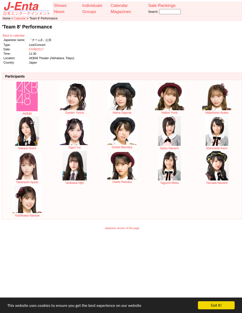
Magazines (120, 11)
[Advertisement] (122, 266)
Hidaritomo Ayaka (216, 111)
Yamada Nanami (217, 181)
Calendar (119, 5)
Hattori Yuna (169, 111)
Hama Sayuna (122, 111)
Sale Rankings (162, 5)
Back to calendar (13, 35)
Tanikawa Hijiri (74, 181)
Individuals (92, 5)
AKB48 (27, 112)
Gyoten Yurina (74, 111)
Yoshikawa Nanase (27, 213)
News (59, 11)
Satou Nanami (169, 146)
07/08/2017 (36, 49)
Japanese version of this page (122, 228)
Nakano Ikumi (27, 146)
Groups (89, 11)
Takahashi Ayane (27, 180)
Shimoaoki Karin (217, 146)
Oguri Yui (74, 145)
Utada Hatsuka (122, 180)
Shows (60, 5)
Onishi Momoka (122, 145)
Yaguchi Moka (169, 181)
